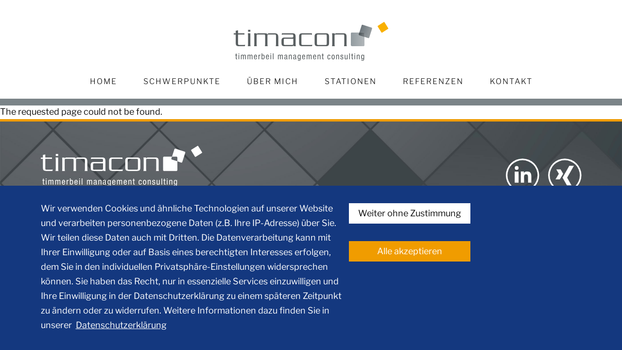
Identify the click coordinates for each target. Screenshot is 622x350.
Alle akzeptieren (409, 251)
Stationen (351, 81)
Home (103, 81)
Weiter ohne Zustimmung (409, 213)
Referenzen (433, 81)
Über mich (272, 81)
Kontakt (511, 81)
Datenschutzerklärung (121, 325)
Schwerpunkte (182, 81)
